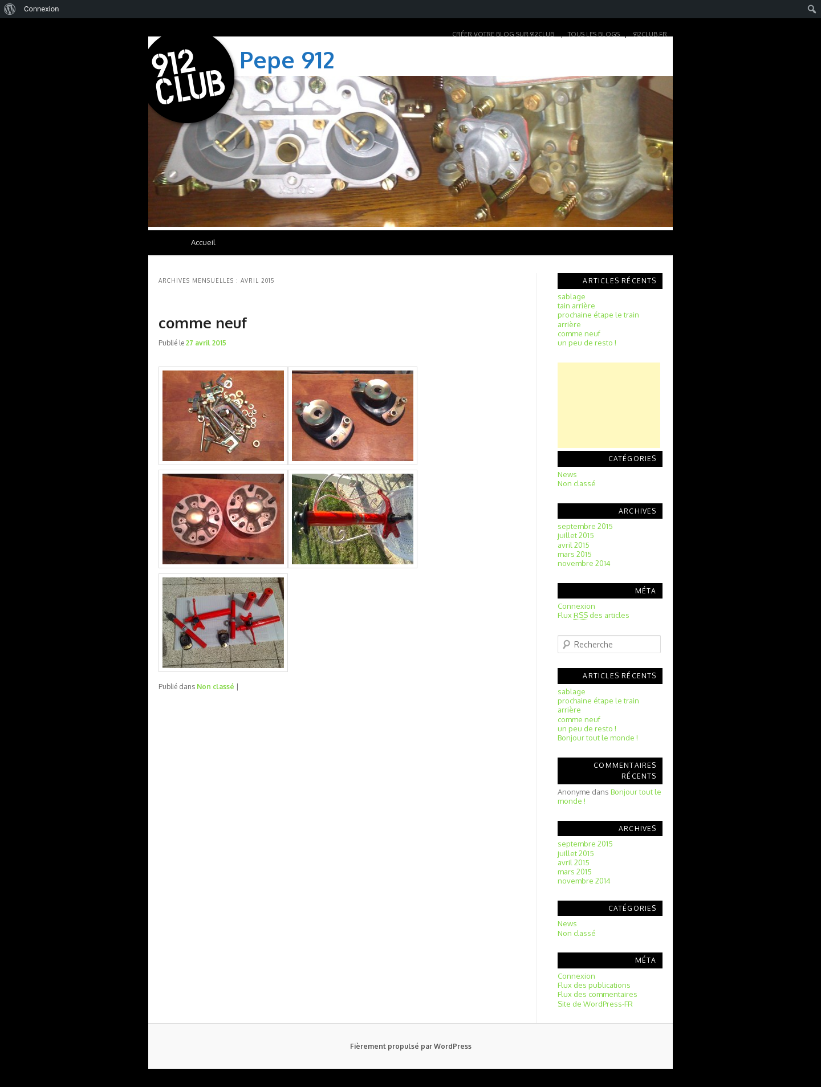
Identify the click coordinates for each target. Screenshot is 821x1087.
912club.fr (650, 34)
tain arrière (576, 305)
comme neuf (202, 322)
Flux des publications (594, 985)
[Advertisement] (609, 405)
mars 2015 (575, 554)
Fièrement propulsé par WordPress (411, 1046)
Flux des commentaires (597, 994)
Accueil (203, 242)
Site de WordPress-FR (595, 1003)
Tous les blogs (594, 34)
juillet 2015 (576, 535)
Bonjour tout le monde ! (598, 737)
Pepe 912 (287, 59)
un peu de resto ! (587, 342)
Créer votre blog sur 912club (503, 34)
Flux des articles (593, 615)
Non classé (215, 686)
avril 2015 (574, 544)
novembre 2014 (584, 563)
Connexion (576, 605)
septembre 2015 (585, 526)
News (567, 474)
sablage (572, 296)
